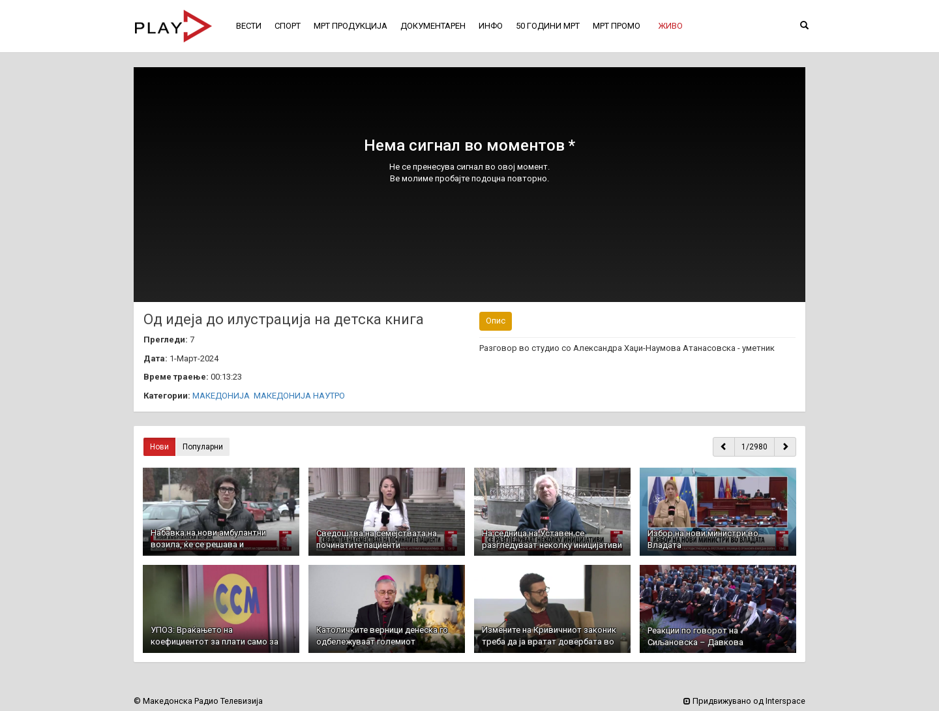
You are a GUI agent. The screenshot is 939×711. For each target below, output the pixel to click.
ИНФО (491, 26)
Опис (495, 320)
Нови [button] (159, 446)
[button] (670, 26)
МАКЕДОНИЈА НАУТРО (299, 396)
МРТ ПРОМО (616, 26)
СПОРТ (288, 26)
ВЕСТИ (248, 26)
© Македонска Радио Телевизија (198, 701)
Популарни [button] (203, 446)
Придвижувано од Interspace (744, 701)
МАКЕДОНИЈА (221, 396)
